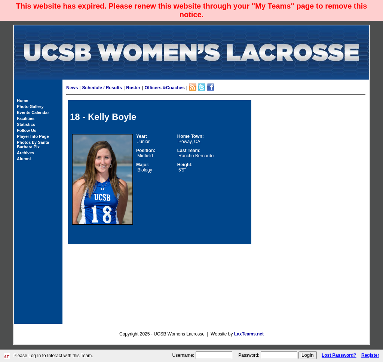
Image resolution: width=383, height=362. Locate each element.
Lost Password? (339, 355)
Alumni (24, 159)
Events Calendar (33, 112)
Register (370, 355)
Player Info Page (33, 136)
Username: (183, 355)
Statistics (26, 124)
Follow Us (26, 130)
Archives (25, 153)
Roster (133, 87)
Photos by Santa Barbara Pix (33, 144)
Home (22, 100)
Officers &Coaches (164, 87)
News (72, 87)
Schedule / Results (102, 87)
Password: (248, 355)
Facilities (25, 118)
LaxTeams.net (249, 334)
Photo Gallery (30, 106)
